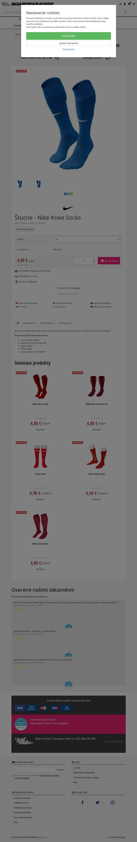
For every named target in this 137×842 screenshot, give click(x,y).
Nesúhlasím (69, 49)
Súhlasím (68, 36)
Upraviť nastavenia (68, 43)
